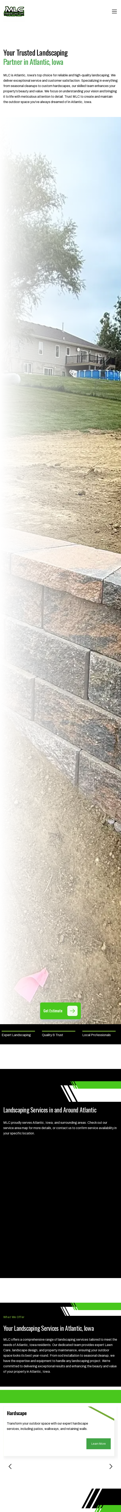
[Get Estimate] (72, 1011)
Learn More (98, 1443)
